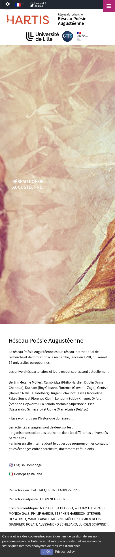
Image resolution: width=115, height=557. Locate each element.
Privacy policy (65, 551)
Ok (46, 551)
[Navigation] (109, 6)
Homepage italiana (28, 474)
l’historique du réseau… (56, 418)
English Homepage (28, 465)
